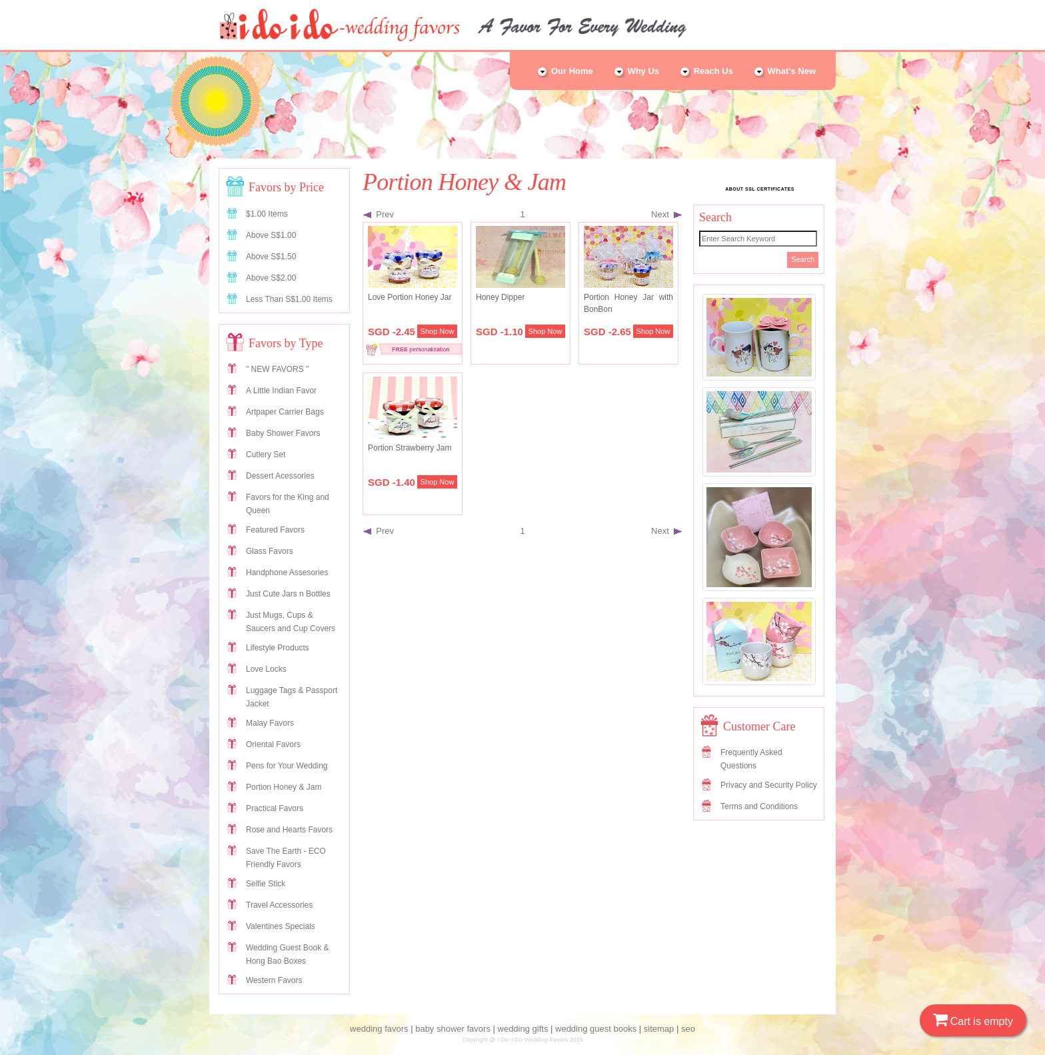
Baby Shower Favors (283, 433)
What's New (784, 71)
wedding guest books (595, 1029)
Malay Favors (270, 723)
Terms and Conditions (759, 806)
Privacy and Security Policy (768, 785)
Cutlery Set (265, 454)
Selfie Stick (265, 883)
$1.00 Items (267, 214)
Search (802, 259)
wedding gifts (523, 1029)
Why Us (636, 71)
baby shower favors (453, 1029)
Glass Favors (269, 551)
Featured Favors (275, 529)
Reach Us (706, 71)
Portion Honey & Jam (283, 787)
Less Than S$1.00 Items (289, 299)
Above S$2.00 (271, 278)
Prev (378, 214)
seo (688, 1029)
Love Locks (266, 669)
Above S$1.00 (271, 235)
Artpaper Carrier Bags (285, 412)
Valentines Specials (280, 926)
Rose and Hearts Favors (289, 829)
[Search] (758, 239)
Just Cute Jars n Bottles (288, 593)
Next (666, 214)
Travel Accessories (279, 905)
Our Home (564, 71)
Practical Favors (274, 808)
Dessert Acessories (280, 476)
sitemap (659, 1029)
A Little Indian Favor (281, 390)
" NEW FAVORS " (277, 369)
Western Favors (274, 980)
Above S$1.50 (271, 256)
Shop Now (438, 331)
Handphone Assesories (287, 572)
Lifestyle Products (277, 647)
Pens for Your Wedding (287, 765)
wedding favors (379, 1029)
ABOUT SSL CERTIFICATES (759, 189)
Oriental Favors (273, 744)
